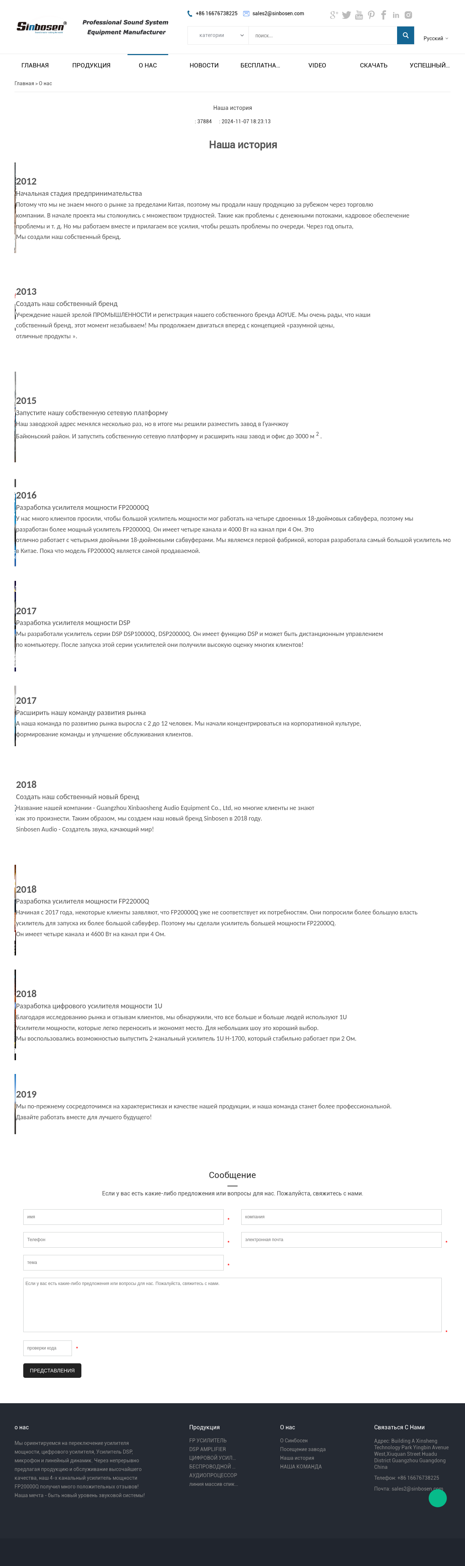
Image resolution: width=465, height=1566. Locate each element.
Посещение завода (303, 1449)
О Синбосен (294, 1440)
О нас (148, 65)
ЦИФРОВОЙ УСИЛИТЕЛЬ (213, 1458)
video (317, 65)
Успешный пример (430, 65)
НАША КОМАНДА (301, 1467)
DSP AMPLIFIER (207, 1449)
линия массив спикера (213, 1484)
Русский (433, 38)
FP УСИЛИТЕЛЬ (208, 1440)
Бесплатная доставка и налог (260, 65)
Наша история (297, 1458)
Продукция (91, 65)
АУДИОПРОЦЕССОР (213, 1475)
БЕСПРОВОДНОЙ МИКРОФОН (213, 1467)
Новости (204, 65)
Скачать (374, 65)
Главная (35, 65)
